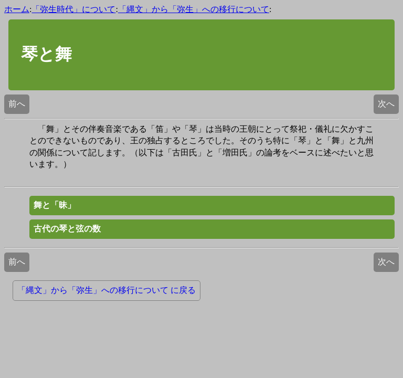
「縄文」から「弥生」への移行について (193, 9)
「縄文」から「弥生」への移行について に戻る (106, 290)
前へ (16, 103)
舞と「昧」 (55, 205)
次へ (386, 103)
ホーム (16, 9)
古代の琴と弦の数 (67, 228)
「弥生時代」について (73, 9)
